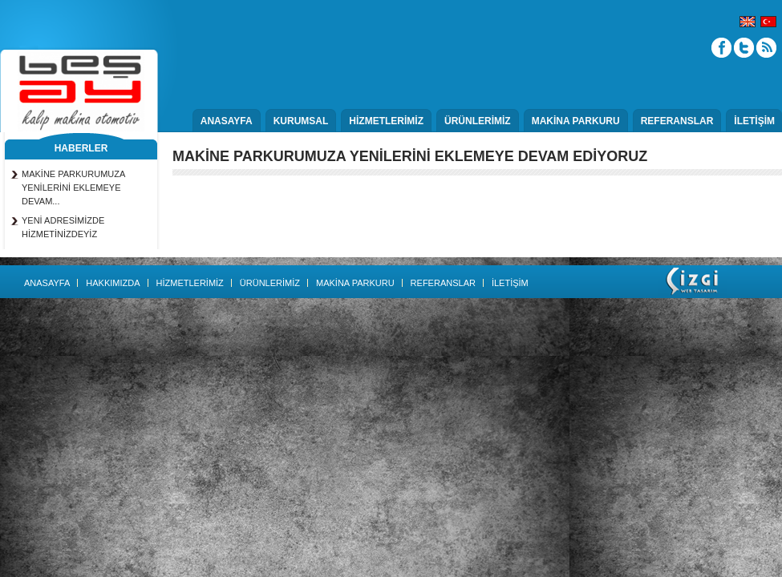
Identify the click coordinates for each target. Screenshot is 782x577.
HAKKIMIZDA (113, 283)
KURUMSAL (301, 121)
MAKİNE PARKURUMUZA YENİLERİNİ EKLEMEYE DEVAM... (73, 187)
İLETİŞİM (754, 121)
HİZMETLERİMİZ (386, 121)
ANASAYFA (227, 121)
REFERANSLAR (677, 121)
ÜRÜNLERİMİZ (477, 121)
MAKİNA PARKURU (576, 121)
